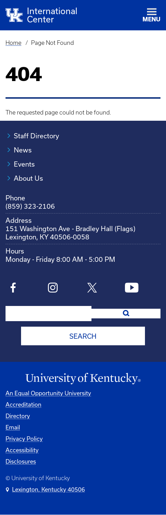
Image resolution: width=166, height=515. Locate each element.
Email (13, 427)
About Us (28, 178)
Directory (18, 416)
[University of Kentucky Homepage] (83, 379)
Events (24, 164)
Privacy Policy (24, 438)
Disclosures (21, 461)
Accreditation (23, 404)
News (23, 150)
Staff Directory (36, 136)
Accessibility (22, 450)
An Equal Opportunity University (48, 393)
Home (13, 43)
